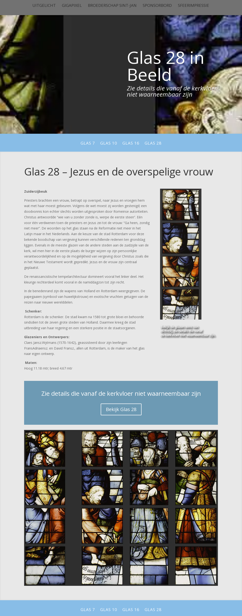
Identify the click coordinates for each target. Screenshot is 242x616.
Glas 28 (153, 144)
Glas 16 (130, 144)
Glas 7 (88, 144)
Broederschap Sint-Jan (112, 6)
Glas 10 (108, 144)
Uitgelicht (44, 6)
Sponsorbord (157, 6)
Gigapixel (72, 6)
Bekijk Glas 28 (121, 409)
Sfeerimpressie (193, 6)
